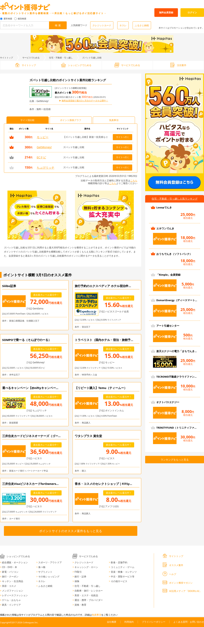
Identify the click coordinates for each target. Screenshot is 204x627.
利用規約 (129, 621)
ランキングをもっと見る (175, 459)
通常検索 (8, 18)
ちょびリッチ (45, 167)
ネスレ (123, 25)
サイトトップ (6, 57)
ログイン (192, 12)
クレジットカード (101, 25)
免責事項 (96, 614)
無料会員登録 (166, 12)
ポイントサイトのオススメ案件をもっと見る (70, 531)
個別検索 (22, 18)
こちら (133, 180)
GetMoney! (44, 147)
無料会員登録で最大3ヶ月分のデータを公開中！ (85, 100)
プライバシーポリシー (153, 621)
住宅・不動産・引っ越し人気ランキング (175, 198)
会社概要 (111, 621)
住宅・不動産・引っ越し (61, 57)
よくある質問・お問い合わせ (188, 621)
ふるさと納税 (142, 25)
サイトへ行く (122, 136)
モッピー (42, 137)
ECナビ (41, 157)
